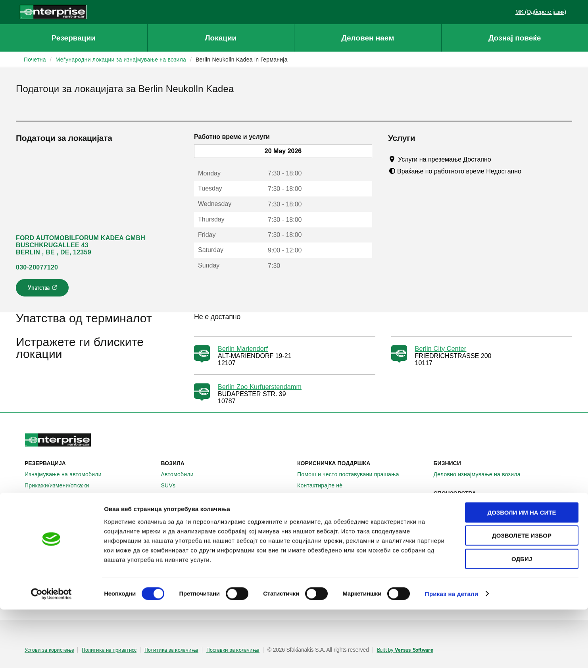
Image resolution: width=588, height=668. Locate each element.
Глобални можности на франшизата (349, 549)
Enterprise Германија (193, 538)
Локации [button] (220, 38)
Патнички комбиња (190, 496)
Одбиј (521, 617)
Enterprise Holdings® (329, 538)
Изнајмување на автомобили (67, 474)
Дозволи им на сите (521, 571)
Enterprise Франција (192, 549)
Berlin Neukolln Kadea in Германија (242, 59)
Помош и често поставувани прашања (352, 474)
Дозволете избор (521, 594)
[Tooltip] (498, 159)
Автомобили (181, 474)
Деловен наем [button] (367, 38)
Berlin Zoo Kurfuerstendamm (260, 386)
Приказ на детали (451, 652)
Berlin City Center (441, 348)
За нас (310, 527)
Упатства (43, 290)
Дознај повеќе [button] (514, 38)
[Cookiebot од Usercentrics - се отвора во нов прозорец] (51, 652)
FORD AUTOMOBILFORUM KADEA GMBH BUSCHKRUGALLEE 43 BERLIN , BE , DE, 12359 (80, 245)
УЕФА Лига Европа (463, 504)
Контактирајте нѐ (324, 485)
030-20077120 (37, 267)
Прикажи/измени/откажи (61, 485)
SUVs (172, 485)
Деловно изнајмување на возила (481, 474)
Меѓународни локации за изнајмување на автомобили (90, 537)
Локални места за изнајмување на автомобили (90, 519)
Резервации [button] (74, 38)
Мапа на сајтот (321, 496)
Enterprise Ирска (187, 527)
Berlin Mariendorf (243, 348)
